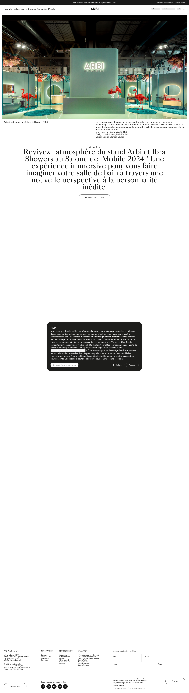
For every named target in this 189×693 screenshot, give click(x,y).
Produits (8, 8)
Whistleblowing (83, 663)
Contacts (156, 9)
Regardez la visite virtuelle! (94, 197)
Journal (80, 2)
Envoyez (175, 681)
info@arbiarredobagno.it (12, 660)
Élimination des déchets (64, 662)
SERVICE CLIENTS (66, 651)
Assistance (63, 655)
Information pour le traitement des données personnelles (88, 656)
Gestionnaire (168, 2)
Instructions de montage (64, 657)
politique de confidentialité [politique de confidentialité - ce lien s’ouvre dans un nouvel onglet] (90, 356)
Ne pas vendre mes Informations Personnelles (68, 350)
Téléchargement (168, 9)
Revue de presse (46, 657)
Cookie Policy (82, 660)
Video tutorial (64, 660)
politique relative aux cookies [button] (76, 339)
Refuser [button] (119, 365)
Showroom (45, 658)
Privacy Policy (83, 662)
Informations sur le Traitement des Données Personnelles (128, 683)
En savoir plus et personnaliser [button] (64, 365)
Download (159, 2)
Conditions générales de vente (88, 658)
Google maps (15, 686)
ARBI (74, 2)
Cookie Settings (83, 665)
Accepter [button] (132, 365)
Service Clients (180, 2)
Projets (51, 8)
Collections (18, 8)
